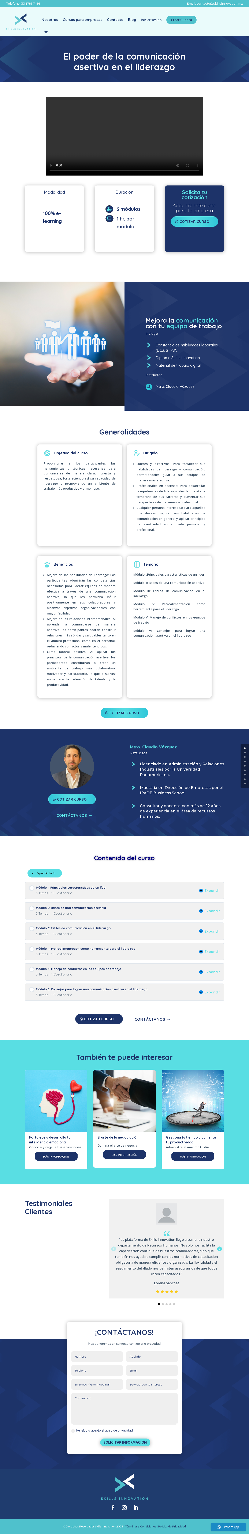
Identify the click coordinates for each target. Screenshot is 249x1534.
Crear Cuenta (181, 20)
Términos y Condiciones (140, 1526)
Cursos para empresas (82, 20)
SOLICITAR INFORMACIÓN (125, 1442)
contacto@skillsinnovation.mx (220, 3)
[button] (219, 1248)
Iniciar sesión (151, 20)
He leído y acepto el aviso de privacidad (102, 1431)
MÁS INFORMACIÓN (56, 1156)
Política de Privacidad (172, 1526)
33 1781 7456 (30, 3)
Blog (132, 20)
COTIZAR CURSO (124, 713)
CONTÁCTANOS (71, 815)
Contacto (115, 20)
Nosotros (50, 20)
